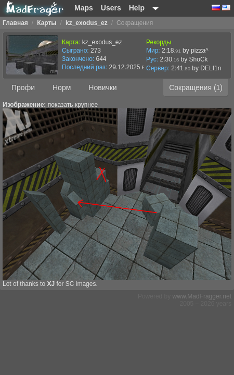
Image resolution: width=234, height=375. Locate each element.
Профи (23, 87)
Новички (102, 87)
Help (137, 8)
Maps (83, 8)
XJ (51, 284)
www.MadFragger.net (202, 296)
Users (111, 8)
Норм (62, 87)
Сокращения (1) (196, 87)
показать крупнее (73, 104)
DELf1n (210, 68)
